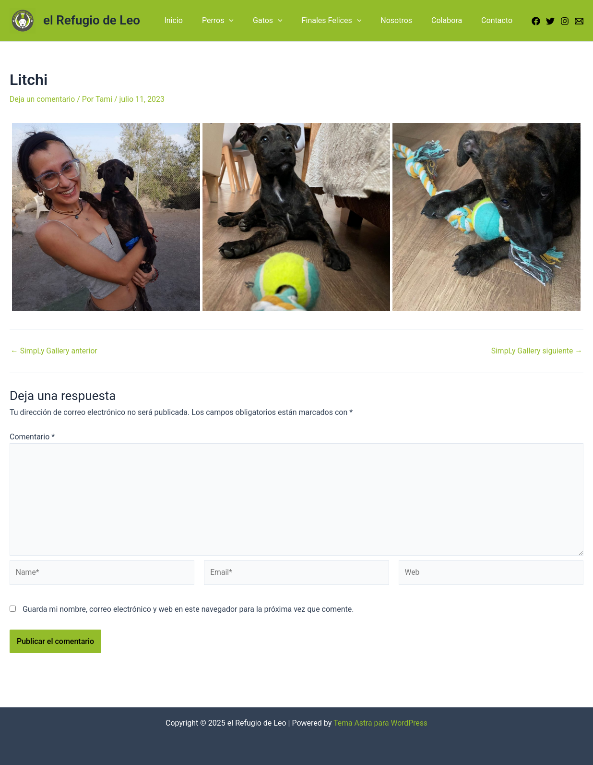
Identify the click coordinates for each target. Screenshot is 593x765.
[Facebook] (536, 21)
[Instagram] (564, 21)
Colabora (452, 20)
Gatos (285, 20)
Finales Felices (345, 20)
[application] (250, 20)
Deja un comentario (43, 99)
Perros (239, 20)
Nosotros (406, 20)
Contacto (498, 20)
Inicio (198, 20)
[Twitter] (550, 21)
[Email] (579, 21)
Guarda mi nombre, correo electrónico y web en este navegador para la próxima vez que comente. (188, 611)
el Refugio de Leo (91, 20)
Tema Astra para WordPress (380, 723)
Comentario (32, 436)
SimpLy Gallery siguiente (536, 350)
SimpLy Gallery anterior (55, 350)
